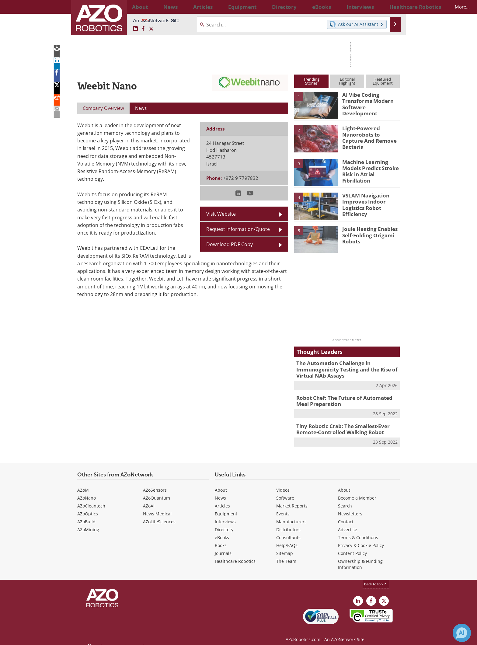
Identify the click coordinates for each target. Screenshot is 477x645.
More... (393, 7)
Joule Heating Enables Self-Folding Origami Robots (367, 234)
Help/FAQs (287, 540)
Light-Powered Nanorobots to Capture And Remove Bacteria (368, 133)
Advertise (347, 524)
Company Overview (103, 108)
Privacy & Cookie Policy (361, 540)
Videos (283, 485)
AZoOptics (87, 508)
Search (345, 501)
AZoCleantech (91, 501)
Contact (345, 516)
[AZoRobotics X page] (151, 29)
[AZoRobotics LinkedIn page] (135, 29)
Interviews (225, 516)
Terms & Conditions (358, 532)
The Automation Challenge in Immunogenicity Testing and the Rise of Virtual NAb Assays (342, 368)
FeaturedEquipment (383, 81)
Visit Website (221, 214)
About (221, 485)
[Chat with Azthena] (462, 633)
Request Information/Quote (238, 229)
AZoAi (149, 501)
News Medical (157, 508)
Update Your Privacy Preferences (123, 637)
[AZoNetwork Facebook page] (143, 29)
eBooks (222, 532)
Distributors (288, 524)
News (220, 493)
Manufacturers (291, 516)
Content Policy (352, 548)
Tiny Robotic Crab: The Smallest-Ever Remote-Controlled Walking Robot (338, 425)
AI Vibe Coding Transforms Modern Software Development (368, 100)
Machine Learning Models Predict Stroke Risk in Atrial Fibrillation (370, 167)
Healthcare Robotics (235, 556)
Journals (223, 548)
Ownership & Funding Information (360, 559)
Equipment (226, 508)
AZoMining (88, 524)
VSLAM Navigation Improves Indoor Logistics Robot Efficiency (363, 203)
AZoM (83, 485)
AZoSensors (155, 485)
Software (285, 493)
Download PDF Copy (229, 244)
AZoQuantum (156, 493)
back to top (375, 578)
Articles (222, 501)
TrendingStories (311, 81)
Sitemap (284, 548)
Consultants (288, 532)
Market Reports (292, 501)
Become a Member (357, 493)
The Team (286, 556)
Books (221, 540)
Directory (224, 524)
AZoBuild (86, 516)
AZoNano (86, 493)
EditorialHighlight (347, 81)
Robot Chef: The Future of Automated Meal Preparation (345, 398)
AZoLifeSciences (159, 516)
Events (283, 508)
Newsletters (350, 508)
